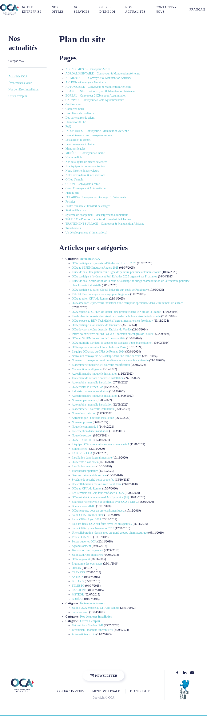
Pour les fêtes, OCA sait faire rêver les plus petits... (102, 523)
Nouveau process (82, 422)
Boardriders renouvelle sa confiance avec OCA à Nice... (105, 501)
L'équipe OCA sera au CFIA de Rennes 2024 (98, 351)
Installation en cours (84, 466)
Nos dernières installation (96, 616)
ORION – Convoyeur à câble (82, 184)
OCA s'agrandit (81, 559)
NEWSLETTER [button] (103, 676)
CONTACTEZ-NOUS (70, 691)
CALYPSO (78, 572)
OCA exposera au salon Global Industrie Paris (99, 347)
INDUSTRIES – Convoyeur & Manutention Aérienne (97, 131)
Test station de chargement (87, 550)
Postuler (70, 201)
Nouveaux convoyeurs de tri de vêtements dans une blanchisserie (110, 360)
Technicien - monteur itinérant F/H (92, 629)
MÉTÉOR (78, 594)
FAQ (68, 126)
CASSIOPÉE (80, 590)
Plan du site (72, 192)
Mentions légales (75, 148)
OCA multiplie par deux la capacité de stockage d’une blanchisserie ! (112, 342)
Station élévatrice (75, 210)
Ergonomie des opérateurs (87, 563)
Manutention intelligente (86, 369)
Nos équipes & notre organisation (85, 166)
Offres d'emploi (90, 621)
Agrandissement (81, 546)
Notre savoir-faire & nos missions (85, 175)
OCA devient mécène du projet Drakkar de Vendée (102, 329)
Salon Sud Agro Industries (87, 554)
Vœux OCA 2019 (82, 537)
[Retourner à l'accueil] (9, 9)
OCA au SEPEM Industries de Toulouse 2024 (99, 338)
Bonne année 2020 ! (83, 506)
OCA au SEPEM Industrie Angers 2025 (95, 267)
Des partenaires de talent (80, 117)
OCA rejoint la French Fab (87, 386)
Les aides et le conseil (78, 139)
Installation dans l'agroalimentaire (92, 457)
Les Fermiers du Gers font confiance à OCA (98, 493)
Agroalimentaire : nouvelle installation (95, 373)
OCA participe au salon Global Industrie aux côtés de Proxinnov (110, 289)
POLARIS (78, 581)
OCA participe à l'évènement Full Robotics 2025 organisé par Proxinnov (114, 276)
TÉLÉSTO (78, 585)
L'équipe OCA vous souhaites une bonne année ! (100, 444)
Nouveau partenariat (84, 400)
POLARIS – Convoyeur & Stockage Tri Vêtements (95, 197)
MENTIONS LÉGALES (106, 691)
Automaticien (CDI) (84, 634)
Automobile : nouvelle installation (92, 382)
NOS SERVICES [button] (81, 9)
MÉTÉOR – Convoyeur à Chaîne (85, 153)
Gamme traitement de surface (89, 475)
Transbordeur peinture (85, 470)
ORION (76, 568)
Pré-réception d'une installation (90, 431)
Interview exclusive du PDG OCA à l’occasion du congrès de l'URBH (113, 333)
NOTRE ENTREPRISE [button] (31, 9)
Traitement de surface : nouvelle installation (98, 378)
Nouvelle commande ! (85, 426)
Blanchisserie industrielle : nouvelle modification (101, 364)
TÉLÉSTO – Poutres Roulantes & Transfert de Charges (98, 219)
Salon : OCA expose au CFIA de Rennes (96, 607)
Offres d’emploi (107, 9)
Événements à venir (92, 603)
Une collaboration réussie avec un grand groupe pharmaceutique (110, 532)
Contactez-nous (166, 9)
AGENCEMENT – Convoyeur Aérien (87, 69)
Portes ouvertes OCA (84, 541)
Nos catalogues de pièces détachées (86, 161)
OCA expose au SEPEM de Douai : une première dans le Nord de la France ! (117, 311)
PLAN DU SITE (140, 691)
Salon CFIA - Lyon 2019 (86, 519)
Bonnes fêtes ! (80, 448)
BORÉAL (77, 599)
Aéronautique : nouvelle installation (93, 417)
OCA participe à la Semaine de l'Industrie (96, 325)
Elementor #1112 (75, 122)
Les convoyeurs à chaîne (80, 144)
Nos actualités (135, 9)
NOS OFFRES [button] (58, 9)
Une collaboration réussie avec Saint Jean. (97, 484)
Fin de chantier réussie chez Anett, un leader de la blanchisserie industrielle (116, 316)
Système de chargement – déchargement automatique (96, 214)
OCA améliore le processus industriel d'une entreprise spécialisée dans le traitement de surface (127, 303)
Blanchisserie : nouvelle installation (93, 409)
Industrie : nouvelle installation (90, 391)
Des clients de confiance (79, 113)
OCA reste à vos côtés (85, 462)
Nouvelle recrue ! (82, 435)
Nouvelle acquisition (84, 413)
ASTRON (78, 576)
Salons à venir (80, 612)
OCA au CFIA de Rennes (87, 488)
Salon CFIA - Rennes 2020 (88, 515)
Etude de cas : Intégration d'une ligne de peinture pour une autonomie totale (116, 272)
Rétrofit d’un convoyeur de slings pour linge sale (101, 294)
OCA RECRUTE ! (83, 440)
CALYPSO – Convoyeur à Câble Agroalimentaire (94, 100)
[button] (195, 9)
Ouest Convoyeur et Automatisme (85, 188)
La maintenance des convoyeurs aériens (88, 135)
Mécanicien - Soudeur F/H (87, 625)
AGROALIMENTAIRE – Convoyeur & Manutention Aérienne (102, 73)
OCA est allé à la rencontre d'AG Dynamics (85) (100, 497)
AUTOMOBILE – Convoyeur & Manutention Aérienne (98, 86)
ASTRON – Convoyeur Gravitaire (85, 82)
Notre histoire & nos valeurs (82, 170)
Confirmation (73, 104)
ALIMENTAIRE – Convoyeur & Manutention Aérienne (98, 78)
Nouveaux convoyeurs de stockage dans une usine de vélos (106, 356)
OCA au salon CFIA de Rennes (90, 298)
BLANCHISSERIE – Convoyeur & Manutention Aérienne (100, 91)
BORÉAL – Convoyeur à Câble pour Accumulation (95, 95)
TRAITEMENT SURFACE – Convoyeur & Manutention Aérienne (104, 223)
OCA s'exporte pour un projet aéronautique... (98, 510)
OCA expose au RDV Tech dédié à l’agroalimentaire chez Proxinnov (112, 320)
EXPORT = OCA (82, 453)
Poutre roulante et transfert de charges (87, 206)
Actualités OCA (90, 258)
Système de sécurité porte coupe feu (93, 479)
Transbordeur (73, 228)
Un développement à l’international (86, 232)
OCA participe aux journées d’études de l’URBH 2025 (104, 263)
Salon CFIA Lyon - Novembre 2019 (93, 528)
